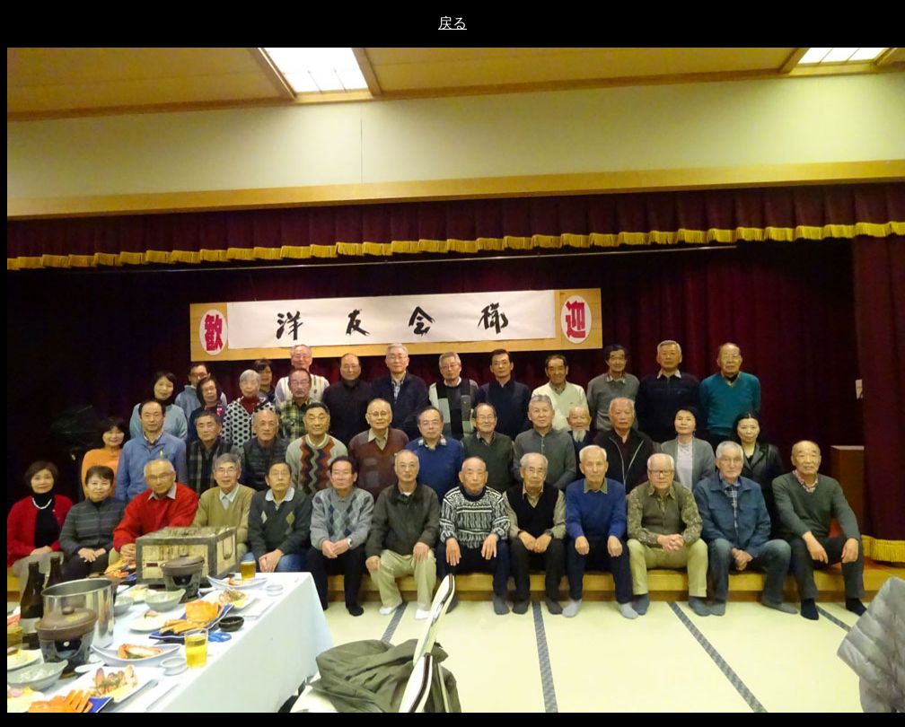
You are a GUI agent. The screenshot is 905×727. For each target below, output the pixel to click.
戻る (452, 23)
